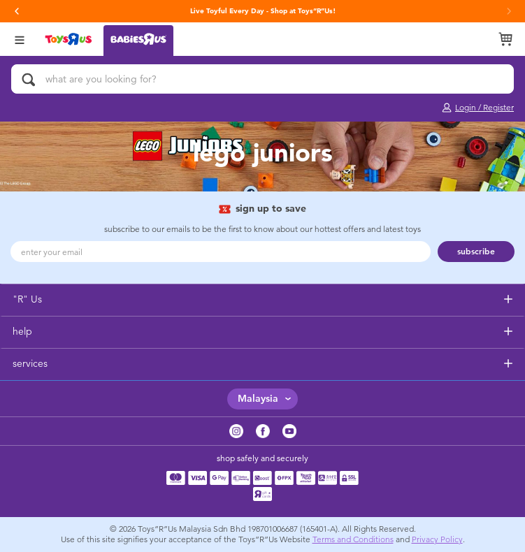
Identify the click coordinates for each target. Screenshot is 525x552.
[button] (16, 11)
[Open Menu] (19, 39)
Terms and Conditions (353, 539)
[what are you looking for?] (262, 79)
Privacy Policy (437, 539)
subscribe (476, 251)
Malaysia (258, 399)
